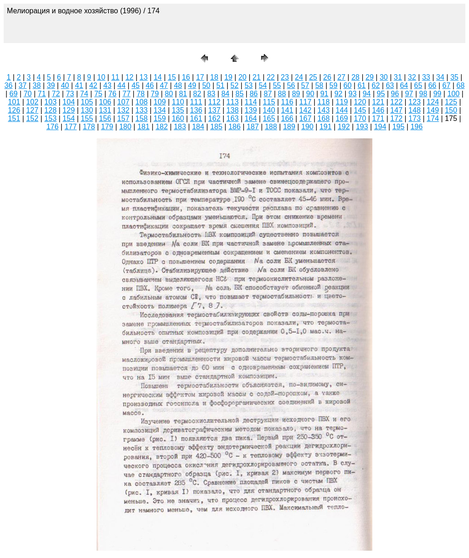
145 (360, 110)
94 (367, 94)
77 (126, 94)
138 (232, 110)
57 (305, 85)
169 (342, 118)
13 (144, 77)
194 (380, 127)
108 (142, 102)
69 (14, 94)
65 (418, 85)
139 (251, 110)
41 (79, 85)
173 (415, 118)
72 (56, 94)
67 (446, 85)
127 (32, 110)
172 (396, 118)
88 (282, 94)
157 (123, 118)
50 (206, 85)
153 (50, 118)
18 (214, 77)
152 (32, 118)
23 (285, 77)
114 (251, 102)
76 (112, 94)
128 (50, 110)
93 (353, 94)
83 (211, 94)
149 (433, 110)
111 (196, 102)
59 (333, 85)
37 (22, 85)
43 (108, 85)
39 (51, 85)
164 (251, 118)
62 (376, 85)
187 (252, 127)
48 (178, 85)
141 (287, 110)
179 (107, 127)
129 (69, 110)
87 (268, 94)
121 (378, 102)
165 (269, 118)
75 (98, 94)
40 (65, 85)
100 (453, 94)
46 (150, 85)
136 (196, 110)
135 (178, 110)
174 (433, 118)
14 (157, 77)
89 (296, 94)
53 (249, 85)
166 (287, 118)
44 (121, 85)
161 (196, 118)
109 (159, 102)
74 (84, 94)
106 (105, 102)
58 (319, 85)
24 (299, 77)
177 (71, 127)
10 (101, 77)
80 (169, 94)
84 (225, 94)
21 (256, 77)
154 (69, 118)
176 (52, 127)
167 (305, 118)
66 (432, 85)
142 (305, 110)
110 (178, 102)
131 (105, 110)
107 (123, 102)
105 (87, 102)
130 (87, 110)
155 (87, 118)
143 (323, 110)
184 (198, 127)
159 (159, 118)
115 (269, 102)
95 (381, 94)
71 (42, 94)
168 (323, 118)
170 (360, 118)
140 (269, 110)
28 (355, 77)
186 (235, 127)
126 (14, 110)
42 (93, 85)
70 (27, 94)
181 (143, 127)
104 (69, 102)
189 (289, 127)
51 (220, 85)
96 (395, 94)
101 (14, 102)
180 (125, 127)
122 (396, 102)
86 (254, 94)
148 (415, 110)
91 (324, 94)
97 (409, 94)
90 (310, 94)
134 (159, 110)
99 (437, 94)
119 (342, 102)
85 (239, 94)
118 (323, 102)
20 (242, 77)
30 (384, 77)
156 (105, 118)
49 (192, 85)
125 (451, 102)
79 (155, 94)
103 (50, 102)
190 (307, 127)
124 (433, 102)
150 (451, 110)
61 (362, 85)
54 (263, 85)
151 (14, 118)
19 (228, 77)
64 (404, 85)
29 (369, 77)
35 (454, 77)
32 (412, 77)
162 (214, 118)
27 (341, 77)
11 (115, 77)
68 (461, 85)
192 (344, 127)
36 (9, 85)
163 (232, 118)
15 (172, 77)
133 (142, 110)
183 (180, 127)
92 (338, 94)
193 (362, 127)
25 (313, 77)
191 (325, 127)
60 (348, 85)
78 (140, 94)
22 (271, 77)
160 (178, 118)
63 (390, 85)
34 (440, 77)
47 (164, 85)
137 (214, 110)
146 (378, 110)
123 (415, 102)
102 (32, 102)
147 (396, 110)
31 (398, 77)
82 (197, 94)
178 (89, 127)
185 (216, 127)
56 (291, 85)
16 (186, 77)
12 (129, 77)
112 (214, 102)
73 (70, 94)
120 (360, 102)
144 (342, 110)
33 (426, 77)
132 (123, 110)
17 (200, 77)
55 (277, 85)
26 (327, 77)
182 (162, 127)
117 (305, 102)
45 (135, 85)
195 (398, 127)
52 (234, 85)
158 (142, 118)
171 (378, 118)
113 (232, 102)
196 (416, 127)
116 (287, 102)
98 (423, 94)
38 (37, 85)
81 (183, 94)
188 (271, 127)
